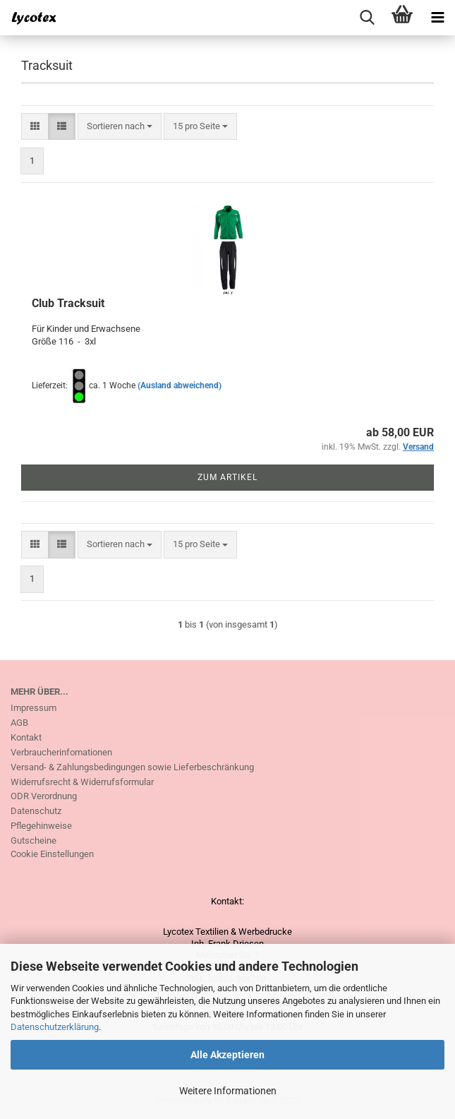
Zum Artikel (227, 477)
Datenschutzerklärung (55, 1027)
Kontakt (26, 737)
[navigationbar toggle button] (437, 17)
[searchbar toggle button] (366, 17)
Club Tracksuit (68, 303)
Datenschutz (36, 811)
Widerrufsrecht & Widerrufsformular (82, 782)
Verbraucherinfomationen (61, 752)
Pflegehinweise (41, 825)
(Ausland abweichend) (180, 385)
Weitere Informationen (228, 1090)
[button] (35, 126)
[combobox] (120, 126)
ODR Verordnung (44, 796)
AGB (19, 722)
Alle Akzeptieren (227, 1054)
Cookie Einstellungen (52, 854)
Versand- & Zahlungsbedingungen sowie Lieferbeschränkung (132, 767)
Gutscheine (33, 840)
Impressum (33, 707)
